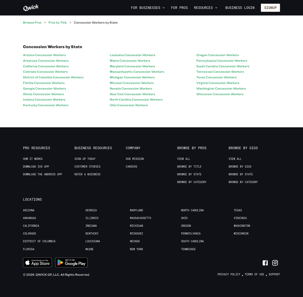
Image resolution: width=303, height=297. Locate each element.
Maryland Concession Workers (132, 66)
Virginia (240, 218)
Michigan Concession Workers (132, 77)
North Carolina (192, 210)
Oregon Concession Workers (217, 55)
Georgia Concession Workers (44, 88)
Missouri (136, 233)
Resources (206, 7)
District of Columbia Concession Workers (53, 77)
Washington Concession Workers (221, 88)
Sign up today (84, 159)
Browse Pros (32, 22)
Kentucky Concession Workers (46, 105)
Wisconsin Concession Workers (220, 94)
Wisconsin (241, 233)
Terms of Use (254, 274)
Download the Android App (42, 174)
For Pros (179, 7)
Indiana (91, 226)
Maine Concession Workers (130, 60)
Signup (270, 7)
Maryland (136, 210)
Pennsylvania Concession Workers (221, 60)
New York (136, 249)
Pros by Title (58, 22)
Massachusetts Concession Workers (137, 71)
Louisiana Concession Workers (132, 55)
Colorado (29, 233)
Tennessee (188, 249)
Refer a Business (87, 174)
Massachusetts (140, 218)
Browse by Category (191, 182)
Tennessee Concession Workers (220, 71)
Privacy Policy (229, 274)
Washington (242, 226)
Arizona (28, 210)
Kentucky (91, 233)
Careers (131, 166)
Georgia (91, 210)
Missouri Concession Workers (132, 83)
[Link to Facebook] (265, 263)
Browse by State (189, 174)
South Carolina (192, 241)
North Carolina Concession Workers (136, 99)
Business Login (239, 7)
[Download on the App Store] (37, 263)
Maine (89, 249)
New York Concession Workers (132, 94)
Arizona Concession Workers (44, 55)
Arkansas (29, 218)
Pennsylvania (191, 233)
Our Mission (135, 159)
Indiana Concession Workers (44, 99)
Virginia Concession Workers (217, 83)
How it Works (33, 159)
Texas (238, 210)
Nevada (135, 241)
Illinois (91, 218)
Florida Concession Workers (44, 83)
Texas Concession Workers (216, 77)
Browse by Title (189, 166)
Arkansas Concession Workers (46, 60)
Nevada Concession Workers (131, 88)
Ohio (184, 218)
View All (183, 159)
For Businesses (148, 7)
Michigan (136, 226)
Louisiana (92, 241)
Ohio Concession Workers (129, 105)
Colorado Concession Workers (45, 71)
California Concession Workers (46, 66)
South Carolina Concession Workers (222, 66)
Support (274, 274)
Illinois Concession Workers (43, 94)
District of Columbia (39, 241)
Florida (28, 249)
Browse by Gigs (240, 166)
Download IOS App (36, 166)
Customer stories (87, 166)
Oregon (186, 226)
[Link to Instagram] (275, 263)
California (31, 226)
